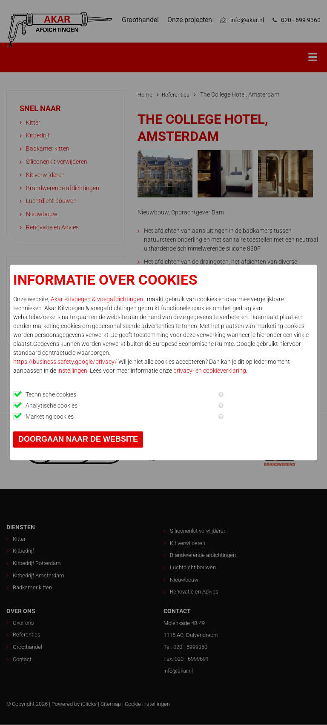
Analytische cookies (51, 405)
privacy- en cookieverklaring (209, 370)
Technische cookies (51, 394)
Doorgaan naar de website (78, 439)
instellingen (72, 370)
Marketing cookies (50, 416)
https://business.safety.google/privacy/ (65, 361)
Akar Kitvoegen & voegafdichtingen (97, 299)
